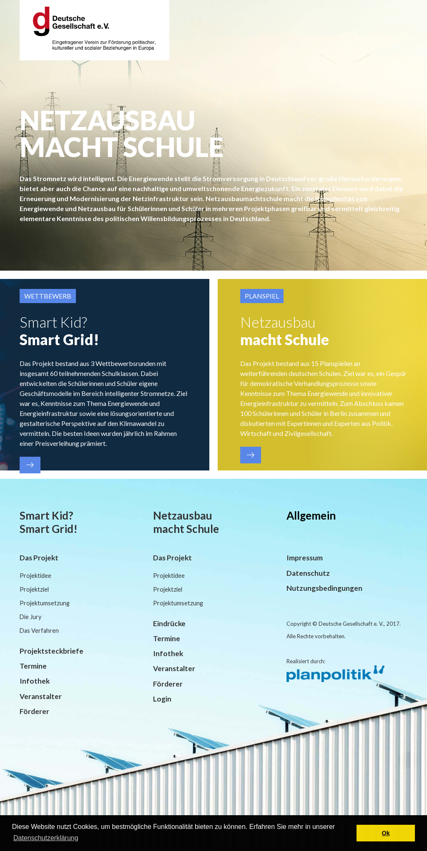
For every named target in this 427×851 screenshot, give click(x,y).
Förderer (34, 711)
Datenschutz (308, 573)
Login (162, 698)
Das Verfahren (39, 630)
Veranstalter (41, 696)
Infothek (35, 681)
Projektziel (34, 589)
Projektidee (35, 575)
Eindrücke (169, 623)
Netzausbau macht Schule (186, 522)
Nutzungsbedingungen (324, 588)
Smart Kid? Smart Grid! (49, 522)
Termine (33, 666)
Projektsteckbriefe (51, 651)
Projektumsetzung (45, 603)
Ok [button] (386, 833)
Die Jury (30, 616)
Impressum (304, 557)
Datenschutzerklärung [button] (45, 837)
